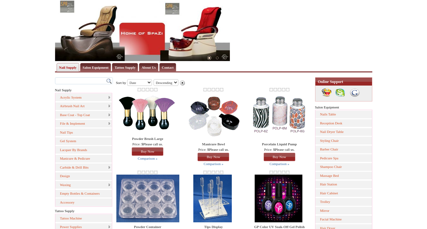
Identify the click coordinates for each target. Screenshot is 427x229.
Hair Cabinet (329, 193)
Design (65, 176)
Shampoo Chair (331, 167)
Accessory (67, 202)
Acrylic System (71, 97)
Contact (168, 67)
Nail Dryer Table (332, 132)
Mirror (324, 210)
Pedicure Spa (329, 158)
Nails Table (328, 114)
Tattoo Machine (71, 218)
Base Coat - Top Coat (75, 115)
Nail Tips (66, 132)
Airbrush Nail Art (72, 106)
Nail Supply (68, 67)
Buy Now (147, 151)
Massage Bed (329, 175)
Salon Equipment (96, 67)
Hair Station (328, 184)
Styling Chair (329, 140)
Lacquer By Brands (73, 150)
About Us (148, 67)
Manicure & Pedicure (75, 158)
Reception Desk (331, 123)
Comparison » (147, 158)
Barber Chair (329, 149)
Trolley (325, 202)
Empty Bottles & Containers (80, 193)
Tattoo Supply (124, 67)
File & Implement (72, 123)
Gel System (68, 141)
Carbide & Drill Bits (74, 167)
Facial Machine (331, 219)
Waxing (65, 185)
